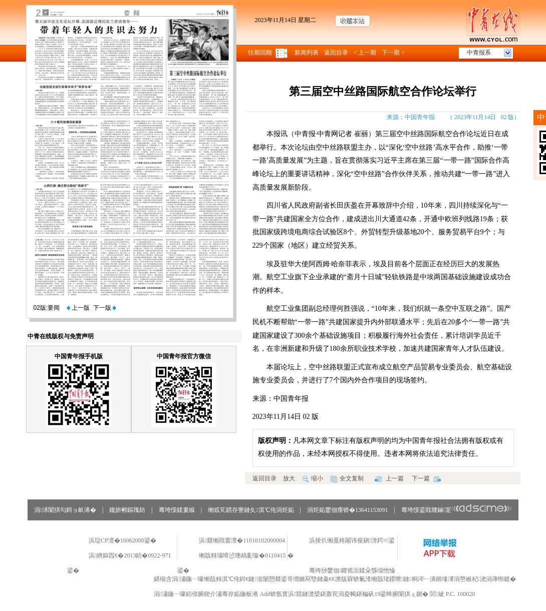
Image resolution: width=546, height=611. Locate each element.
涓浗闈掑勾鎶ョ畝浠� (65, 509)
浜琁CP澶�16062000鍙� (122, 540)
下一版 (104, 307)
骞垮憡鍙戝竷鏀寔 (456, 509)
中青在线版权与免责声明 (61, 336)
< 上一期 (365, 52)
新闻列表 (307, 52)
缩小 (313, 478)
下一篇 (426, 478)
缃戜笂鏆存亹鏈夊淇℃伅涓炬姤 (251, 509)
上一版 (78, 307)
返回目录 (336, 52)
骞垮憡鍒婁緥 (177, 509)
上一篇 (389, 478)
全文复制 (347, 478)
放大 (289, 478)
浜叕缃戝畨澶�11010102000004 (242, 540)
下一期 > (393, 52)
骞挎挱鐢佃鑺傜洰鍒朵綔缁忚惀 (352, 570)
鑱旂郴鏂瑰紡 (127, 509)
